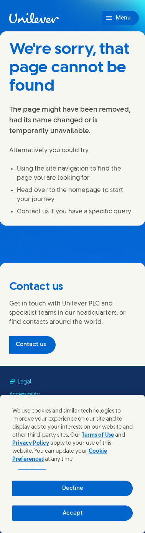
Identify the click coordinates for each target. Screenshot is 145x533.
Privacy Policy (30, 443)
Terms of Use (98, 435)
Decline (72, 488)
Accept (73, 513)
